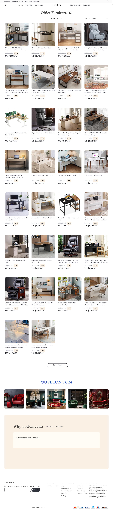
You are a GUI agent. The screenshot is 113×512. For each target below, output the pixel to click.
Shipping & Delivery (66, 492)
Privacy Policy (23, 1)
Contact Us (14, 1)
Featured (86, 5)
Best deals (39, 5)
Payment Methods (66, 490)
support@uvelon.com (53, 487)
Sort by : (87, 20)
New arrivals (75, 5)
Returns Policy (65, 495)
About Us (7, 1)
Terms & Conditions (34, 1)
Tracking (63, 497)
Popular (29, 5)
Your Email (9, 491)
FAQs (62, 487)
